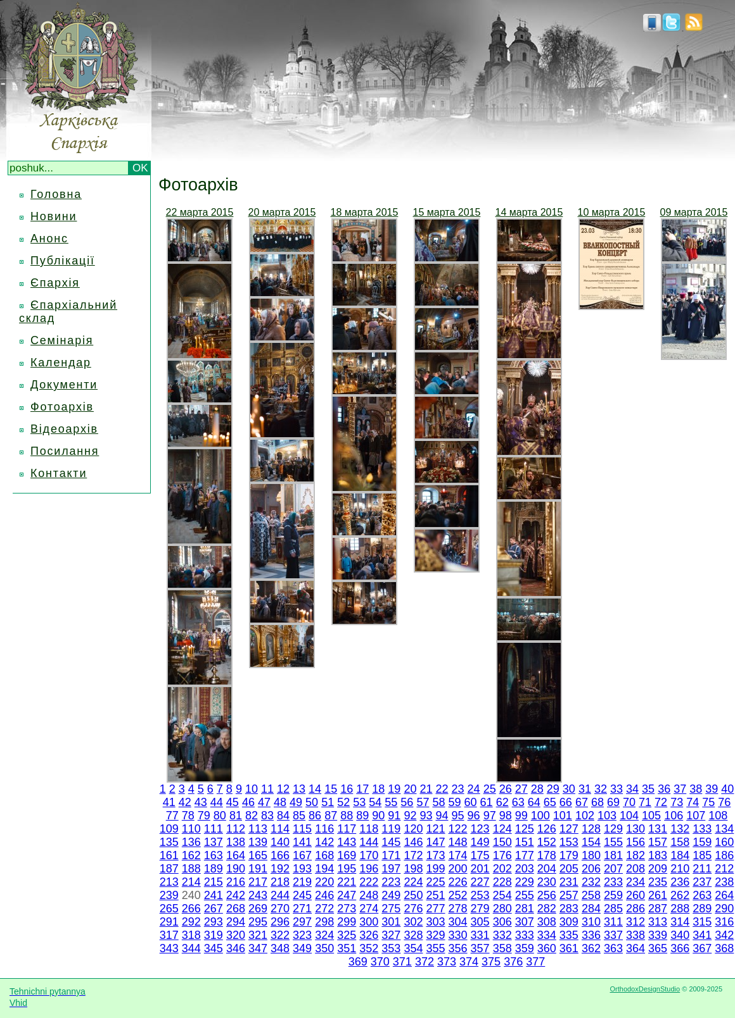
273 (346, 908)
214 (191, 882)
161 (169, 855)
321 (257, 935)
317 (169, 935)
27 (521, 789)
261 (657, 895)
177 (524, 855)
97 (489, 815)
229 (524, 882)
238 (724, 882)
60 (470, 802)
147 (435, 842)
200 (458, 868)
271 (302, 908)
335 (568, 935)
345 (213, 948)
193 (302, 868)
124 (502, 828)
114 (280, 828)
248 (368, 895)
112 (235, 828)
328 (413, 935)
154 (591, 842)
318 (191, 935)
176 (502, 855)
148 (458, 842)
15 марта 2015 (447, 212)
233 (613, 882)
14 (315, 789)
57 (422, 802)
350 (324, 948)
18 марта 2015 (365, 212)
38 (695, 789)
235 (657, 882)
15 (330, 789)
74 (692, 802)
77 (172, 815)
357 (480, 948)
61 (486, 802)
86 (315, 815)
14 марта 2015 (529, 212)
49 (296, 802)
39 (711, 789)
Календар (60, 362)
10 (251, 789)
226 (458, 882)
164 (235, 855)
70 (629, 802)
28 (537, 789)
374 (468, 961)
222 (368, 882)
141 (302, 842)
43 (201, 802)
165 (257, 855)
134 (724, 828)
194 (324, 868)
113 (257, 828)
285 (613, 908)
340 (679, 935)
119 (390, 828)
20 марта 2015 (282, 212)
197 (390, 868)
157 (657, 842)
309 (568, 922)
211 (702, 868)
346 (235, 948)
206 (591, 868)
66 (565, 802)
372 (424, 961)
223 (390, 882)
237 (702, 882)
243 (257, 895)
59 (455, 802)
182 (635, 855)
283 (568, 908)
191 (257, 868)
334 (546, 935)
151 (524, 842)
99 (521, 815)
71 (645, 802)
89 (362, 815)
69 (613, 802)
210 (679, 868)
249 (390, 895)
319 (213, 935)
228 (502, 882)
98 (505, 815)
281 (524, 908)
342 (724, 935)
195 (346, 868)
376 (513, 961)
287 (657, 908)
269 (257, 908)
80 (220, 815)
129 (613, 828)
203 (524, 868)
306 (502, 922)
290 (724, 908)
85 (299, 815)
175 (480, 855)
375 (491, 961)
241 (213, 895)
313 (657, 922)
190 (235, 868)
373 (446, 961)
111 (213, 828)
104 (629, 815)
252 (457, 895)
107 (695, 815)
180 (591, 855)
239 (169, 895)
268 (235, 908)
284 (591, 908)
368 (724, 948)
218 (280, 882)
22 (441, 789)
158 (679, 842)
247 (346, 895)
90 (378, 815)
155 (613, 842)
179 (568, 855)
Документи (64, 384)
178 (546, 855)
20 (410, 789)
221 (346, 882)
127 (568, 828)
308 (546, 922)
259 (613, 895)
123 (480, 828)
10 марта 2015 (612, 212)
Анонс (49, 238)
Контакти (58, 473)
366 (679, 948)
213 (169, 882)
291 (169, 922)
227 (480, 882)
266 (191, 908)
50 (311, 802)
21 (425, 789)
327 (390, 935)
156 (635, 842)
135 (169, 842)
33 (616, 789)
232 (591, 882)
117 (346, 828)
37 (680, 789)
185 (702, 855)
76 (724, 802)
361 (568, 948)
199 (435, 868)
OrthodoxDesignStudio (645, 989)
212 (724, 868)
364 (635, 948)
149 (480, 842)
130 (635, 828)
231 (568, 882)
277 (435, 908)
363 (613, 948)
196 (368, 868)
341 (702, 935)
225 (435, 882)
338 (635, 935)
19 (394, 789)
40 (727, 789)
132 (679, 828)
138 (235, 842)
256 (546, 895)
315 (702, 922)
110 (191, 828)
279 (480, 908)
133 (702, 828)
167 (302, 855)
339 (657, 935)
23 (458, 789)
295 (257, 922)
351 (346, 948)
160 (724, 842)
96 (474, 815)
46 (248, 802)
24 (474, 789)
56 (406, 802)
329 (435, 935)
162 (191, 855)
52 (343, 802)
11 (267, 789)
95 (458, 815)
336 (591, 935)
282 (546, 908)
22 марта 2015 (200, 212)
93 (425, 815)
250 (413, 895)
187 (169, 868)
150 (502, 842)
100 (540, 815)
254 (502, 895)
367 (702, 948)
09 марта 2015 (694, 212)
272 (324, 908)
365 (657, 948)
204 (546, 868)
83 (267, 815)
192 (280, 868)
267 (213, 908)
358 (502, 948)
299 (346, 922)
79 (204, 815)
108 (717, 815)
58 (438, 802)
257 (568, 895)
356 (458, 948)
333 (524, 935)
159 (702, 842)
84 (283, 815)
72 (661, 802)
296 (280, 922)
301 (390, 922)
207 (613, 868)
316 (724, 922)
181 (613, 855)
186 (724, 855)
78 (188, 815)
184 (679, 855)
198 (413, 868)
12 (283, 789)
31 (584, 789)
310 (591, 922)
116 (324, 828)
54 (375, 802)
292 (191, 922)
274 (368, 908)
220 (324, 882)
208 (635, 868)
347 (257, 948)
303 (435, 922)
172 (413, 855)
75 (708, 802)
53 (359, 802)
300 (368, 922)
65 (550, 802)
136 (191, 842)
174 (458, 855)
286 (635, 908)
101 (562, 815)
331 (480, 935)
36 (664, 789)
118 (368, 828)
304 (458, 922)
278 (458, 908)
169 (346, 855)
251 (435, 895)
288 (679, 908)
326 (368, 935)
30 (569, 789)
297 (302, 922)
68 (597, 802)
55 (391, 802)
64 (534, 802)
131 (657, 828)
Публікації (62, 260)
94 (441, 815)
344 (191, 948)
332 (502, 935)
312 (635, 922)
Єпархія (55, 282)
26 (505, 789)
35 (648, 789)
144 (368, 842)
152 (546, 842)
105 (651, 815)
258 (591, 895)
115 (302, 828)
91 (394, 815)
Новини (53, 216)
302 (413, 922)
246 (324, 895)
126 (546, 828)
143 (346, 842)
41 (169, 802)
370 (380, 961)
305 (480, 922)
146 (413, 842)
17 (362, 789)
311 (613, 922)
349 (302, 948)
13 (299, 789)
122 (458, 828)
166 (280, 855)
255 (524, 895)
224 (413, 882)
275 (390, 908)
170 (368, 855)
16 (346, 789)
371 (402, 961)
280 (502, 908)
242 (235, 895)
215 (213, 882)
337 (613, 935)
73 (676, 802)
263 (702, 895)
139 (257, 842)
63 (518, 802)
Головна (56, 194)
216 (235, 882)
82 (251, 815)
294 (235, 922)
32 (600, 789)
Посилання (64, 451)
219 (302, 882)
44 (216, 802)
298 (324, 922)
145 (390, 842)
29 (553, 789)
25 (489, 789)
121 (435, 828)
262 (679, 895)
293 (213, 922)
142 (324, 842)
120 (413, 828)
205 (568, 868)
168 (324, 855)
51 (327, 802)
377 (535, 961)
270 (280, 908)
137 (213, 842)
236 (679, 882)
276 (413, 908)
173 (435, 855)
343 (169, 948)
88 (346, 815)
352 (368, 948)
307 (524, 922)
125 (524, 828)
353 (390, 948)
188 (191, 868)
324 (324, 935)
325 (346, 935)
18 (378, 789)
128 (591, 828)
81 (235, 815)
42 (185, 802)
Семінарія (61, 340)
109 (169, 828)
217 (257, 882)
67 (581, 802)
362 (591, 948)
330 (458, 935)
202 (502, 868)
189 (213, 868)
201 (480, 868)
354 (413, 948)
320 (235, 935)
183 (657, 855)
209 (657, 868)
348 (280, 948)
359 (524, 948)
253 (480, 895)
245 (302, 895)
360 (546, 948)
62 (502, 802)
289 (702, 908)
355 (435, 948)
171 (390, 855)
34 (632, 789)
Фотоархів (62, 406)
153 (568, 842)
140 (280, 842)
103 (607, 815)
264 (724, 895)
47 (264, 802)
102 (584, 815)
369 (358, 961)
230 (546, 882)
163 (213, 855)
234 (635, 882)
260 (635, 895)
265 (169, 908)
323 (302, 935)
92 (410, 815)
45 (232, 802)
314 (679, 922)
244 (280, 895)
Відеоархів (64, 429)
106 (673, 815)
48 (280, 802)
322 (280, 935)
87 (330, 815)
